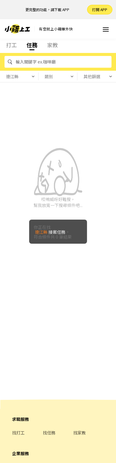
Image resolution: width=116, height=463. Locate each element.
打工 (11, 45)
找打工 (18, 433)
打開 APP (99, 9)
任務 (32, 45)
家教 (52, 45)
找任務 (49, 433)
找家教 (79, 433)
